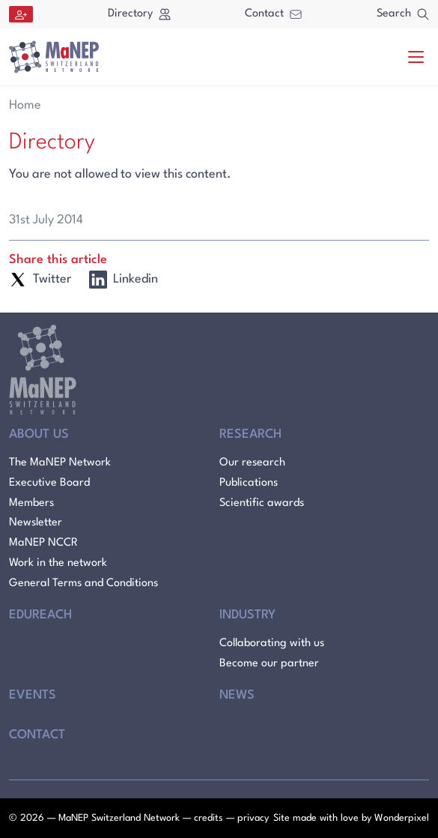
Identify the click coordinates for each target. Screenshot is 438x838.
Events (32, 695)
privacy (253, 818)
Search (403, 14)
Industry (247, 615)
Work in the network (58, 563)
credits (208, 818)
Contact (273, 13)
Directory (139, 14)
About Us (39, 434)
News (237, 695)
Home (25, 105)
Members (31, 503)
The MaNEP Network (60, 462)
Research (250, 434)
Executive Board (49, 483)
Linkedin (123, 280)
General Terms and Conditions (83, 583)
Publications (248, 483)
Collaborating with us (271, 643)
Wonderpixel (401, 818)
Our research (252, 462)
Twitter (40, 280)
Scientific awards (261, 503)
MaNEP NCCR (43, 543)
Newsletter (35, 522)
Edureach (40, 615)
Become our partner (269, 663)
